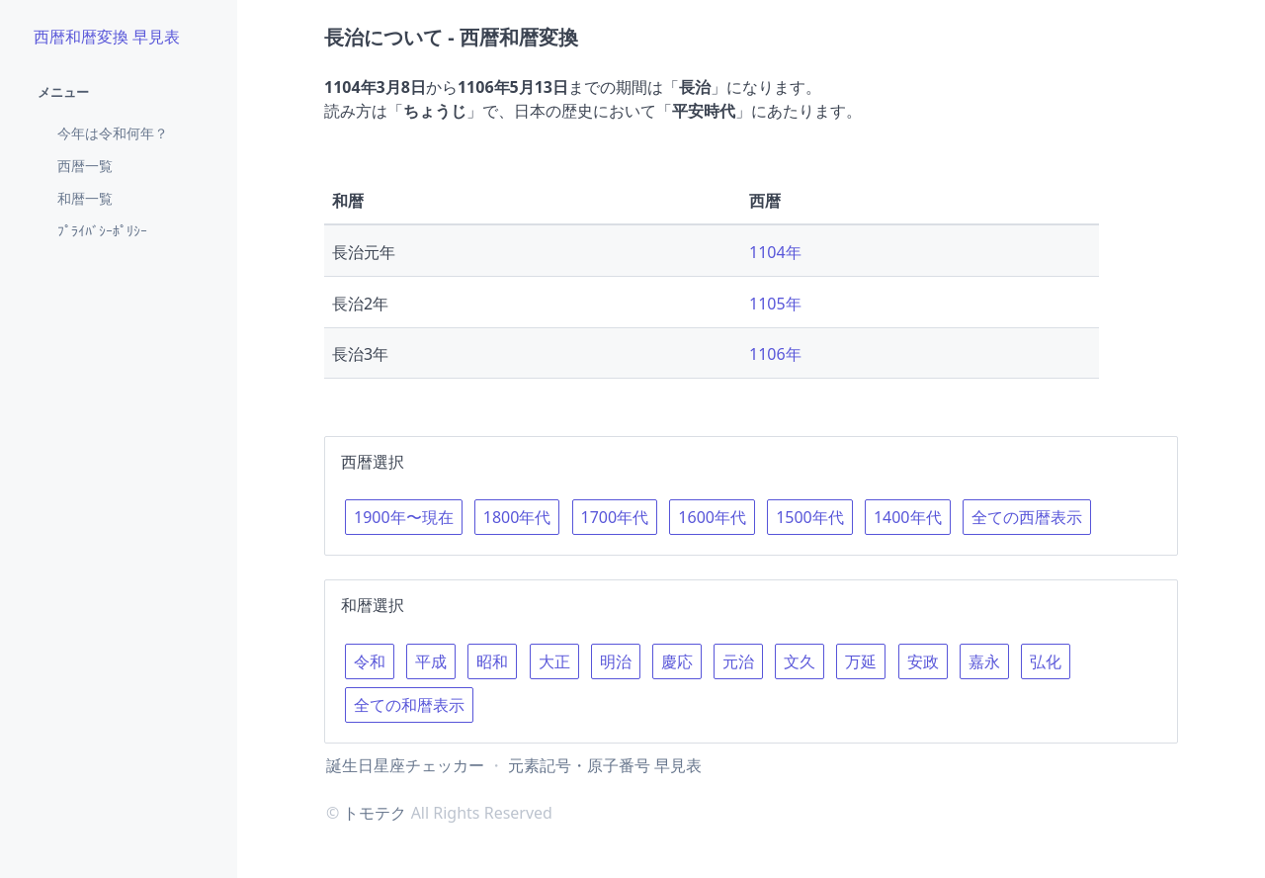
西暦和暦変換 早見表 (107, 36)
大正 (554, 661)
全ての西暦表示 (1026, 517)
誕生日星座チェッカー (405, 765)
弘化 (1045, 661)
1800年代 (517, 517)
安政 (923, 661)
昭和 (492, 661)
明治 (616, 661)
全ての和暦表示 (409, 705)
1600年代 (712, 517)
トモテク (374, 813)
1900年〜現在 (404, 517)
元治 (738, 661)
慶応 (677, 661)
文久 (799, 661)
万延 (861, 661)
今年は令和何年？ (112, 133)
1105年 (775, 303)
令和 (369, 661)
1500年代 (810, 517)
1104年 (775, 252)
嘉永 (984, 661)
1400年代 (908, 517)
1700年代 (615, 517)
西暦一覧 (85, 165)
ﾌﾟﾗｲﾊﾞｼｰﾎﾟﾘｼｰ (102, 230)
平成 (431, 661)
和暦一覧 (85, 198)
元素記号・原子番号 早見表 (605, 765)
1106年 (775, 354)
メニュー (63, 92)
